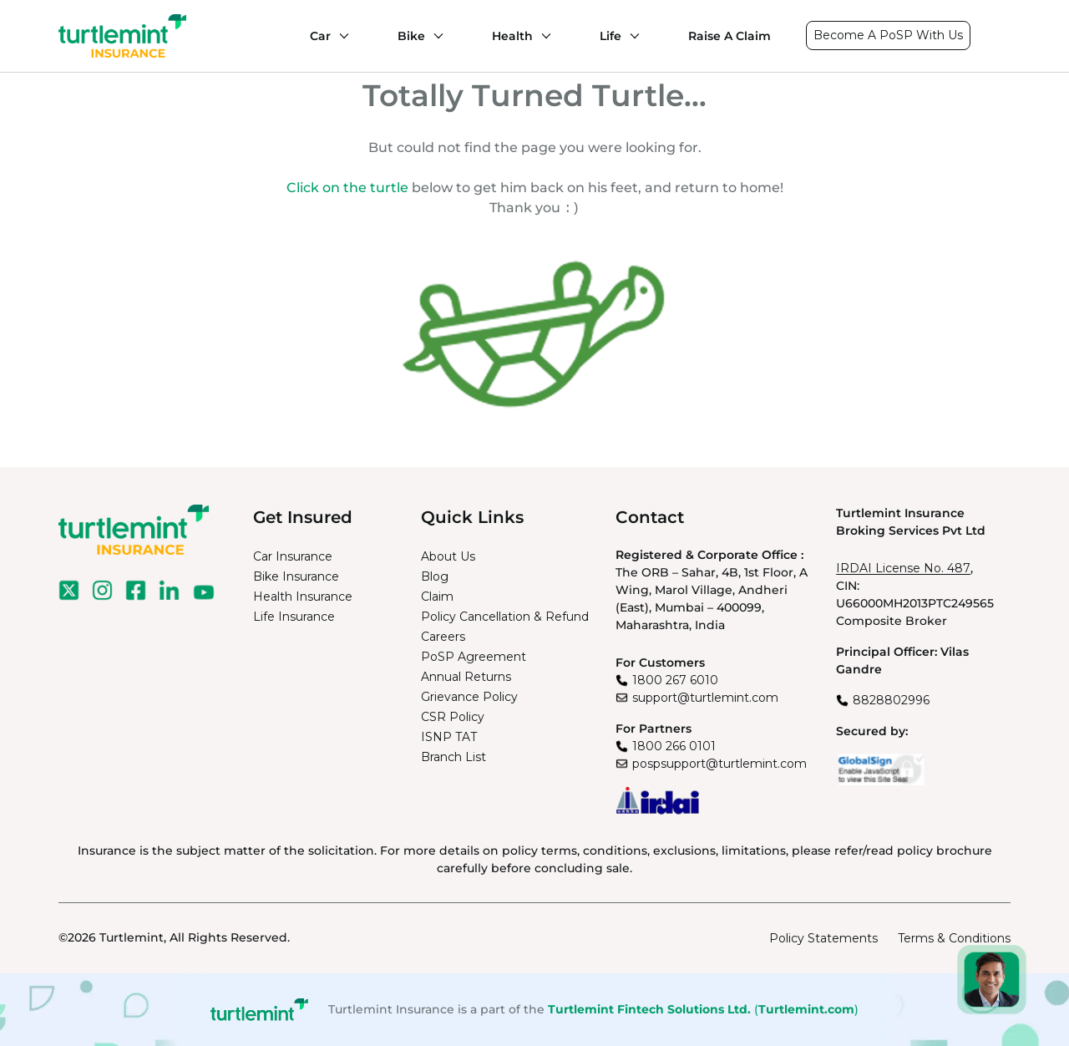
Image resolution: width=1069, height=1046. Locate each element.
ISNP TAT (449, 736)
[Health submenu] (542, 36)
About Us (448, 556)
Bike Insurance (296, 576)
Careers (443, 636)
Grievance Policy (469, 696)
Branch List (453, 756)
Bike (411, 35)
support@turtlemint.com (705, 697)
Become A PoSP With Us (888, 35)
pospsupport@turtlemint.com (719, 763)
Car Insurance (292, 556)
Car (320, 35)
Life (610, 35)
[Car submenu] (340, 36)
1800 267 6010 (675, 680)
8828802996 (891, 700)
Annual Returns (466, 676)
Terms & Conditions (954, 938)
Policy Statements (823, 938)
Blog (434, 576)
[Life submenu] (630, 36)
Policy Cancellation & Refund (505, 616)
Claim (437, 596)
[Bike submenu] (434, 36)
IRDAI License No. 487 (903, 568)
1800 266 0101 (674, 746)
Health (512, 35)
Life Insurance (294, 616)
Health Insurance (302, 596)
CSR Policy (452, 716)
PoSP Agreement (473, 656)
